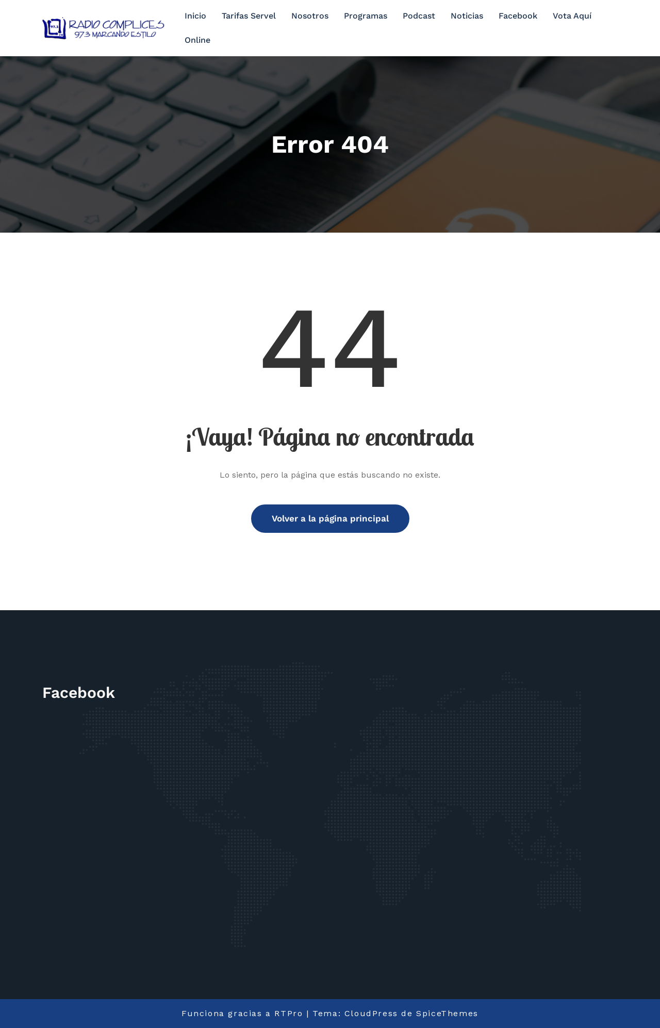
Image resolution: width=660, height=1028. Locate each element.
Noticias (467, 16)
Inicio (195, 16)
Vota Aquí (572, 16)
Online (197, 40)
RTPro (288, 1013)
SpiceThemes (447, 1013)
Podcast (419, 16)
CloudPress (371, 1013)
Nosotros (309, 16)
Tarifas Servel (249, 16)
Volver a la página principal (330, 518)
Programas (365, 16)
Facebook (518, 16)
